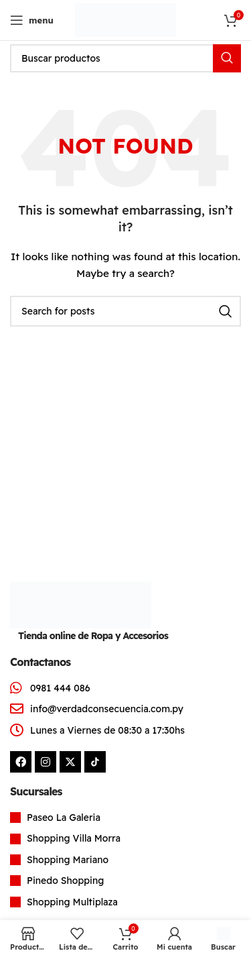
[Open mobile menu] (31, 20)
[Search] (125, 58)
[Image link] (80, 604)
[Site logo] (125, 19)
